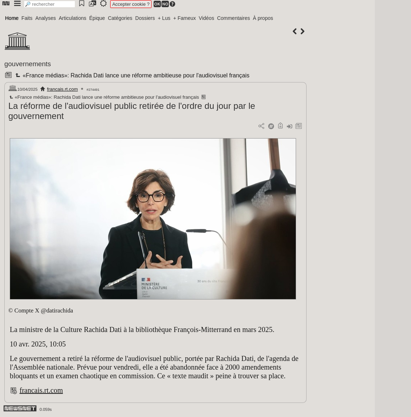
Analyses (45, 18)
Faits (26, 18)
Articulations (72, 18)
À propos (263, 18)
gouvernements (27, 64)
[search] (49, 4)
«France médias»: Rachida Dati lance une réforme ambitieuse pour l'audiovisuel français (131, 75)
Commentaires (233, 18)
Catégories (120, 18)
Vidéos (206, 18)
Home (11, 18)
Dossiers (145, 18)
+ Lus (164, 18)
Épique (97, 18)
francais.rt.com (62, 89)
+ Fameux (184, 18)
